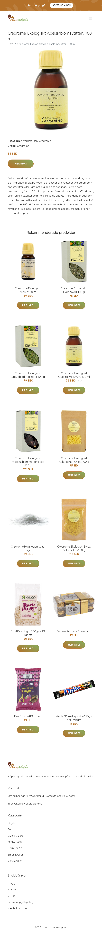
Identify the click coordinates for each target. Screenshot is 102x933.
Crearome (45, 140)
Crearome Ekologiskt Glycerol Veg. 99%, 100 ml (74, 374)
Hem (10, 44)
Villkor (11, 895)
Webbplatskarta (17, 908)
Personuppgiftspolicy (20, 902)
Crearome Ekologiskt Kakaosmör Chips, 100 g (74, 459)
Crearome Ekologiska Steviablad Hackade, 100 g (28, 374)
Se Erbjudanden (61, 5)
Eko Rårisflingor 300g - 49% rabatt (28, 633)
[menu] (90, 18)
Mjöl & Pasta (15, 842)
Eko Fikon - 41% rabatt (28, 716)
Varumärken (30, 140)
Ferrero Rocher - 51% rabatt (74, 631)
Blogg (11, 883)
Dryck (11, 823)
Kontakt (12, 889)
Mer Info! (21, 163)
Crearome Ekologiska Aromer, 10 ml (28, 290)
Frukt (11, 829)
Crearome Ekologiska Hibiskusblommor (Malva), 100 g (28, 461)
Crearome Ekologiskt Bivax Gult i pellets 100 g (74, 548)
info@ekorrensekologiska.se (25, 803)
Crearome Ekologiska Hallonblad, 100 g (74, 290)
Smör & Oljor (15, 854)
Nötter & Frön (16, 848)
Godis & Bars (15, 835)
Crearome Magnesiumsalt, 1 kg (28, 548)
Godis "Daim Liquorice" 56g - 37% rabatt (74, 718)
